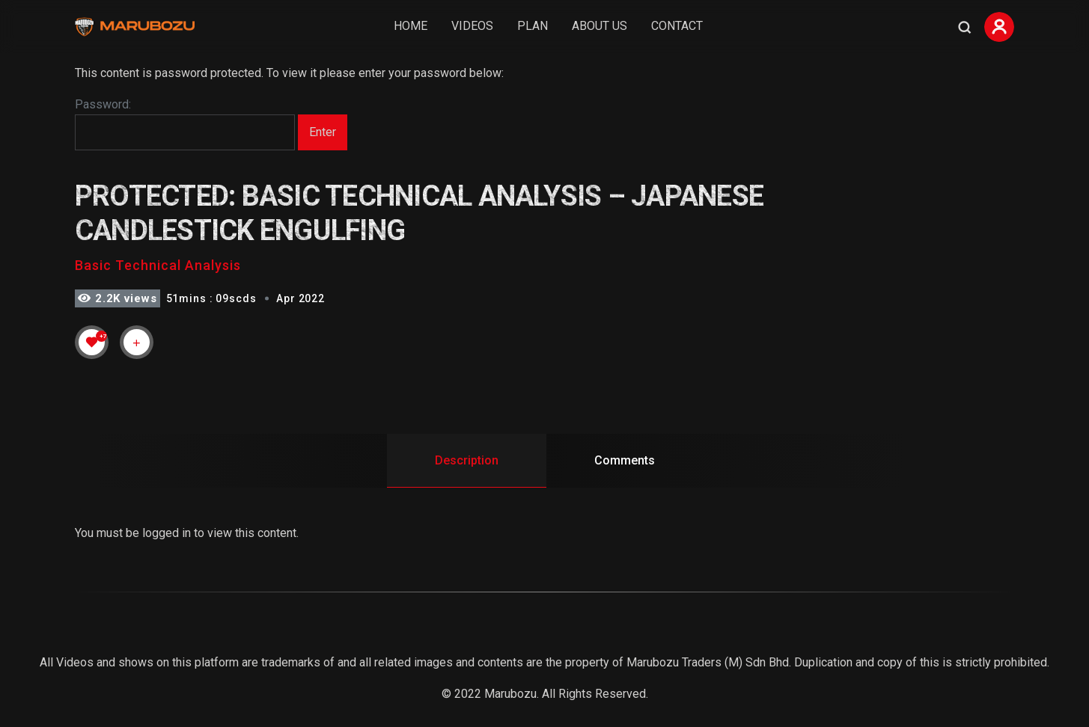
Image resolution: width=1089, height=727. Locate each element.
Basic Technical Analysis (158, 265)
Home (410, 26)
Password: (185, 124)
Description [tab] (466, 460)
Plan (532, 26)
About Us (599, 26)
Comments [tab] (624, 460)
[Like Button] (92, 342)
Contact (677, 26)
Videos (472, 26)
